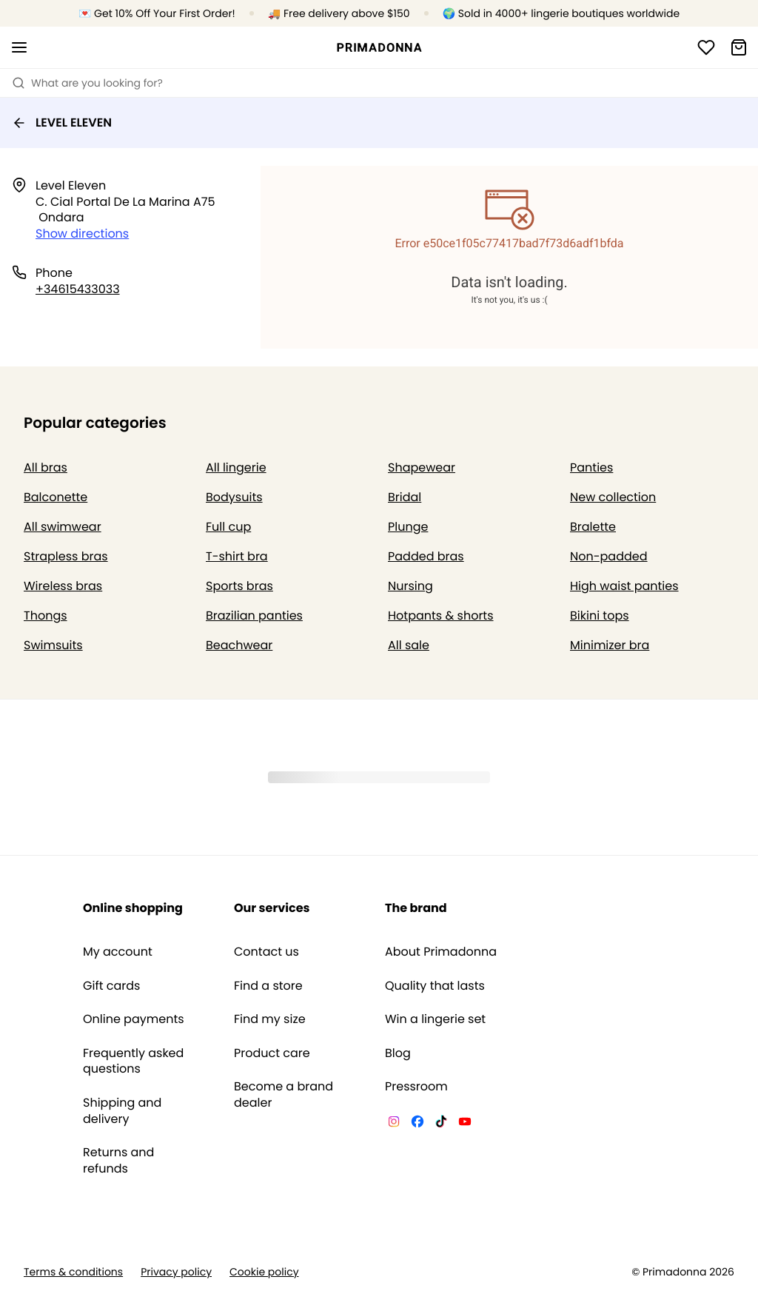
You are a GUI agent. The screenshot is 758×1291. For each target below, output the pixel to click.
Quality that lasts (435, 986)
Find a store (268, 986)
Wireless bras (63, 585)
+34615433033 (78, 289)
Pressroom (416, 1087)
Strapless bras (66, 556)
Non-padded (609, 556)
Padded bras (426, 556)
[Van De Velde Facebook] (417, 1124)
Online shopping (133, 907)
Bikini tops (599, 615)
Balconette (55, 497)
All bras (45, 467)
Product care (272, 1053)
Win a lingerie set (435, 1019)
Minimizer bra (609, 645)
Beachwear (239, 645)
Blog (398, 1053)
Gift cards (111, 986)
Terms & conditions (73, 1272)
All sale (408, 645)
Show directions (82, 233)
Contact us (266, 952)
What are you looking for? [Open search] (87, 83)
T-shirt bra (237, 556)
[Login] (706, 47)
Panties (591, 467)
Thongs (45, 615)
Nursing (410, 585)
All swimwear (62, 526)
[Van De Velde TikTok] (441, 1124)
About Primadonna (441, 952)
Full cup (228, 526)
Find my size (270, 1019)
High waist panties (624, 585)
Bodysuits (234, 497)
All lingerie (236, 467)
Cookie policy (264, 1272)
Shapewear (421, 467)
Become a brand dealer (283, 1094)
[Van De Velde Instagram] (394, 1124)
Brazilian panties (254, 615)
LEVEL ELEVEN (62, 122)
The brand (416, 907)
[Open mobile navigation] (19, 47)
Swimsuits (53, 645)
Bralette (593, 526)
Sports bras (239, 585)
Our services (271, 907)
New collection (613, 497)
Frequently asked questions (133, 1061)
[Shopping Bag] (738, 47)
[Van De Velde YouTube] (465, 1124)
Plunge (408, 526)
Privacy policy (176, 1272)
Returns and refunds (118, 1160)
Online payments (133, 1019)
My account (117, 952)
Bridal (404, 497)
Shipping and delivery (122, 1111)
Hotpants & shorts (441, 615)
